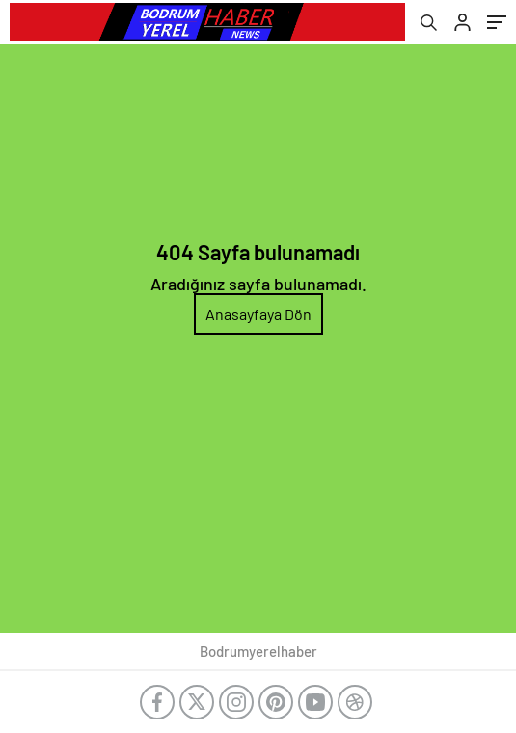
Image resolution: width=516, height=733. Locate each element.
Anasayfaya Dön (258, 314)
